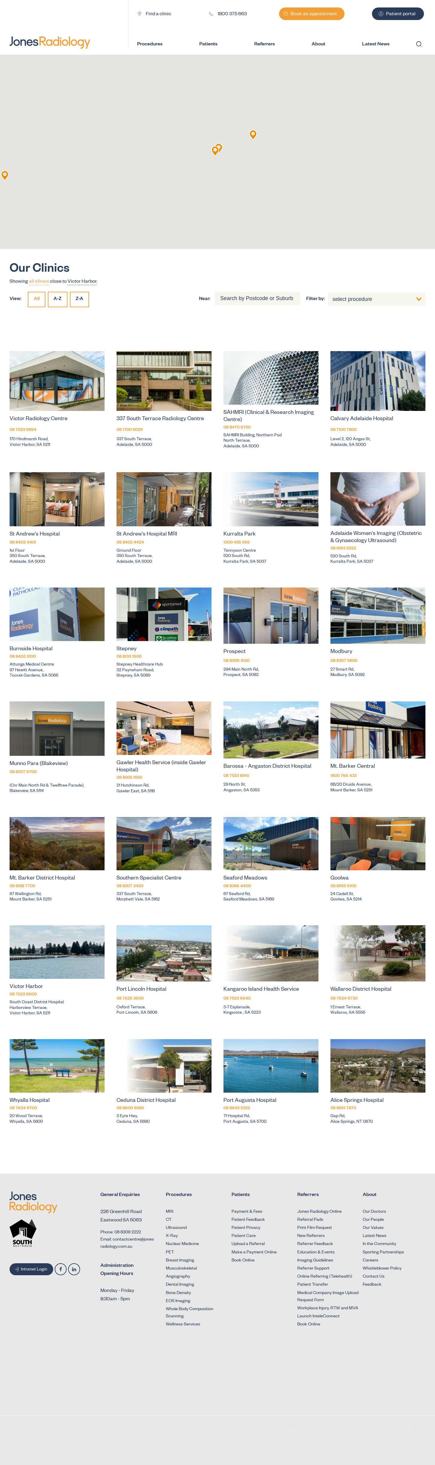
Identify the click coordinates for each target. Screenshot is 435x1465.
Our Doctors (374, 1212)
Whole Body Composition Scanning (189, 1313)
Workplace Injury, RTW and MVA (327, 1308)
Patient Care (244, 1236)
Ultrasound (176, 1228)
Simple (419, 1425)
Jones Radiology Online (319, 1212)
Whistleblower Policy (382, 1269)
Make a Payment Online (254, 1252)
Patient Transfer (312, 1285)
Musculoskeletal (181, 1269)
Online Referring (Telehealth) (324, 1277)
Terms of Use (283, 1425)
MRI (169, 1212)
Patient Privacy (246, 1228)
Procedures (155, 45)
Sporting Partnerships (383, 1252)
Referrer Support (313, 1269)
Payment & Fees (247, 1212)
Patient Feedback (248, 1220)
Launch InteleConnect (318, 1316)
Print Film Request (314, 1228)
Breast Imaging (180, 1260)
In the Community (379, 1244)
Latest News (374, 1236)
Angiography (178, 1277)
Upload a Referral (248, 1244)
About (324, 45)
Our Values (373, 1228)
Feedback (372, 1285)
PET (170, 1252)
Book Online (243, 1260)
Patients (213, 45)
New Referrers (311, 1236)
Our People (373, 1220)
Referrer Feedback (315, 1244)
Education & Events (316, 1252)
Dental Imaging (180, 1285)
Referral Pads (310, 1220)
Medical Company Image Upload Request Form (328, 1297)
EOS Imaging (178, 1301)
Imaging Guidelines (315, 1260)
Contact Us (374, 1277)
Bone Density (178, 1293)
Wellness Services (183, 1324)
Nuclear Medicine (182, 1244)
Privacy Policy (167, 1425)
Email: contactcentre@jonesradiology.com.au (127, 1244)
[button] (253, 135)
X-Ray (172, 1236)
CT (168, 1220)
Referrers (270, 45)
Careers (370, 1260)
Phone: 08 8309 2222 (120, 1232)
